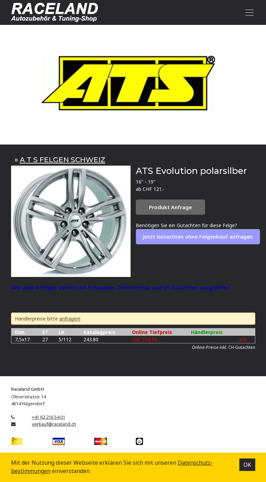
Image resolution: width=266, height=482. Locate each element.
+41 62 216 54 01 (48, 417)
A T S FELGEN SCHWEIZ (62, 159)
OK (247, 465)
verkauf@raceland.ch (54, 424)
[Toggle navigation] (248, 12)
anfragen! (69, 318)
